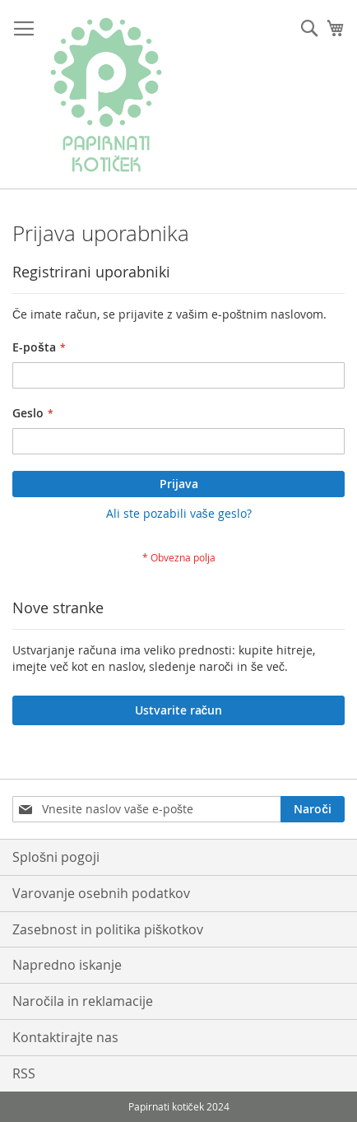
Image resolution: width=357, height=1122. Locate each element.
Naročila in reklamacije (82, 1001)
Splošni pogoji (56, 857)
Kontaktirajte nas (65, 1037)
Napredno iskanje (67, 965)
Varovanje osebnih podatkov (101, 893)
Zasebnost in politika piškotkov (107, 929)
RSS (23, 1073)
